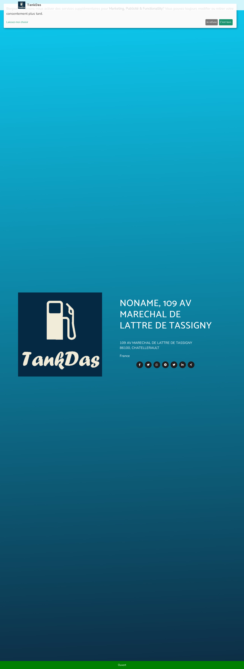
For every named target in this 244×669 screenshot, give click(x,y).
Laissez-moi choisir (17, 22)
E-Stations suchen (195, 5)
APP (133, 5)
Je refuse (211, 22)
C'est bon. (226, 22)
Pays (141, 5)
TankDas (33, 5)
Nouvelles (120, 5)
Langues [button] (217, 5)
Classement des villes (163, 5)
